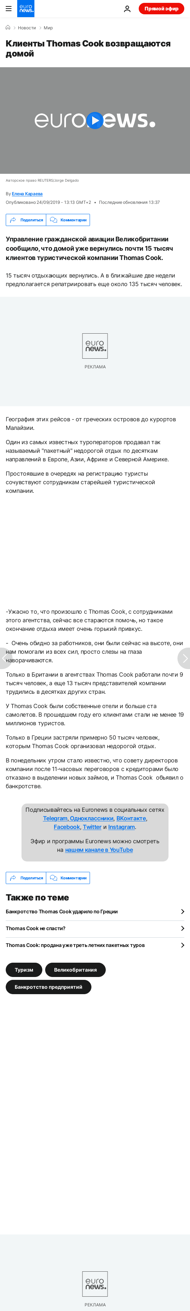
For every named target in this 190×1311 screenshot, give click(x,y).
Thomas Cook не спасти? (36, 928)
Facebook (67, 826)
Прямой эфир (161, 8)
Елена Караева (27, 193)
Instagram (121, 826)
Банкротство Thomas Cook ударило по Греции (62, 911)
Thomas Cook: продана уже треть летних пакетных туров (75, 945)
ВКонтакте (131, 818)
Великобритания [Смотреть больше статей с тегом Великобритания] (75, 970)
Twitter (92, 826)
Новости (27, 28)
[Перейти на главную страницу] (25, 8)
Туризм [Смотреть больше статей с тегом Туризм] (24, 970)
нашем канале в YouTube (99, 849)
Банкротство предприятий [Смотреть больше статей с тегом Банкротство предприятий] (48, 987)
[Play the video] (95, 120)
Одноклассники (91, 818)
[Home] (8, 27)
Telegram (55, 818)
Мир (48, 28)
